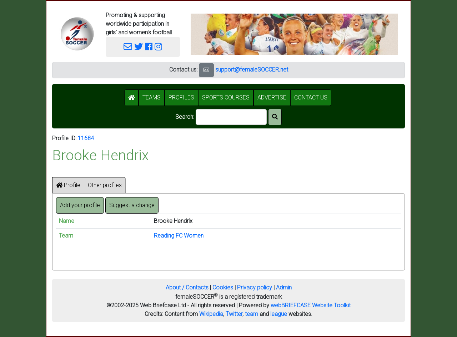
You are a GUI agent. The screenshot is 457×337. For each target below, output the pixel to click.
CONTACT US (310, 97)
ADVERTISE (271, 97)
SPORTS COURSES (226, 97)
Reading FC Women (179, 235)
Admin (284, 287)
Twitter (234, 314)
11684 (86, 138)
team (251, 314)
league (278, 314)
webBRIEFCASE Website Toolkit (311, 305)
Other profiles (105, 185)
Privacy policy (254, 287)
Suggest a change (132, 205)
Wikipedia (211, 314)
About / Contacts (187, 287)
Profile (68, 185)
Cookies (222, 287)
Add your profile (80, 205)
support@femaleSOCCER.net (251, 69)
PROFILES (181, 97)
